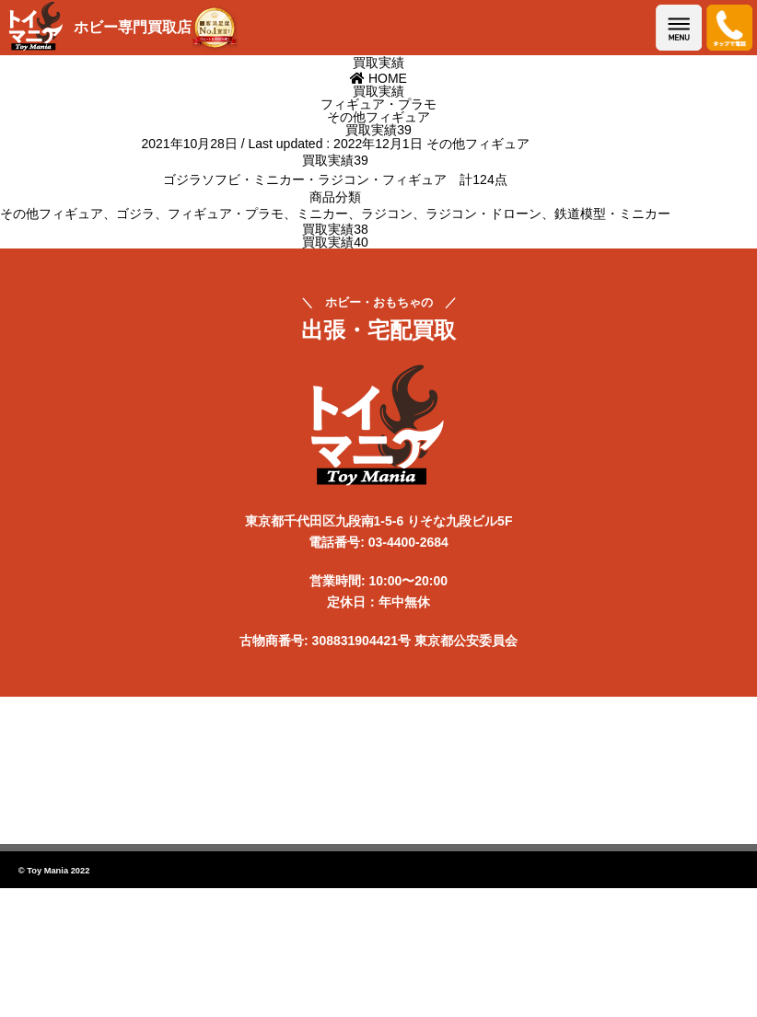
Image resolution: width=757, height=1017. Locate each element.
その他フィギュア (478, 143)
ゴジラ (135, 213)
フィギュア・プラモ (226, 213)
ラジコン (387, 213)
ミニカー (322, 213)
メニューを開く (679, 28)
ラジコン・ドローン (483, 213)
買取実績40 (335, 242)
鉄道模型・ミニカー (612, 213)
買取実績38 (335, 229)
